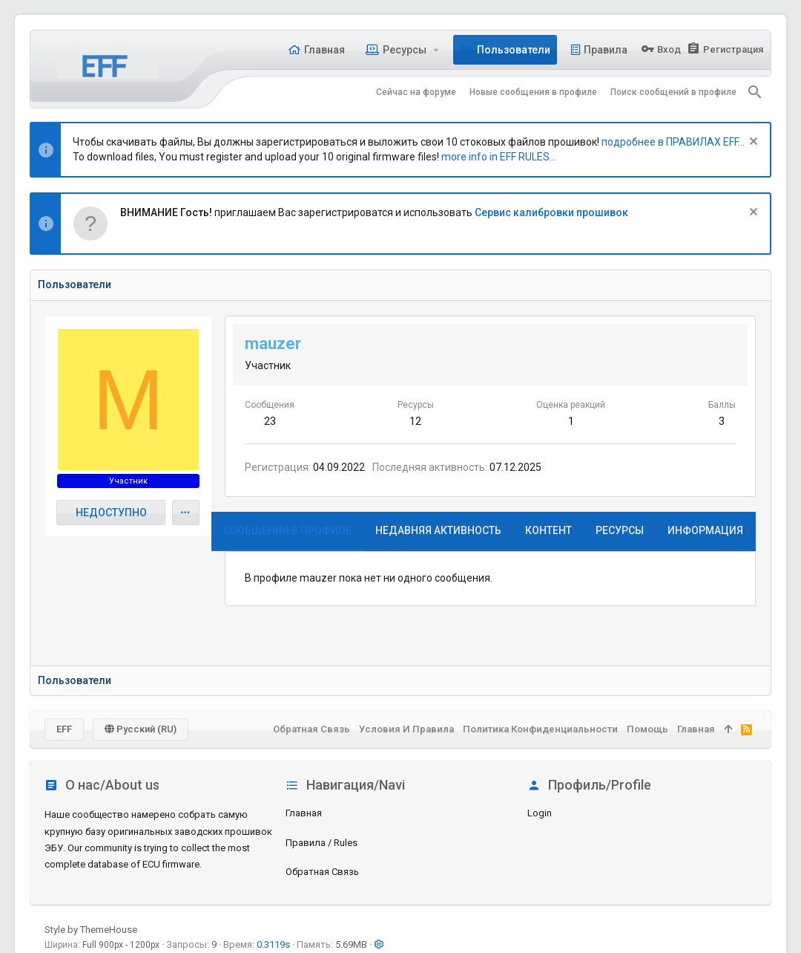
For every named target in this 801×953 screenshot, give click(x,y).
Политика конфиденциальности (540, 729)
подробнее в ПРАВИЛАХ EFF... (673, 142)
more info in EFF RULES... (498, 157)
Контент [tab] (548, 530)
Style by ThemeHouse (90, 929)
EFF (64, 729)
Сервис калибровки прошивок (551, 212)
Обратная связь (322, 871)
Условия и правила (406, 729)
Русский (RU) (141, 729)
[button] (436, 49)
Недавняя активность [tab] (438, 530)
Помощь (647, 729)
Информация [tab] (705, 530)
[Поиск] (755, 92)
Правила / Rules (321, 842)
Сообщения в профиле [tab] (287, 530)
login (539, 813)
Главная (304, 813)
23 (270, 421)
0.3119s (273, 944)
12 (415, 421)
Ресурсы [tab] (620, 530)
